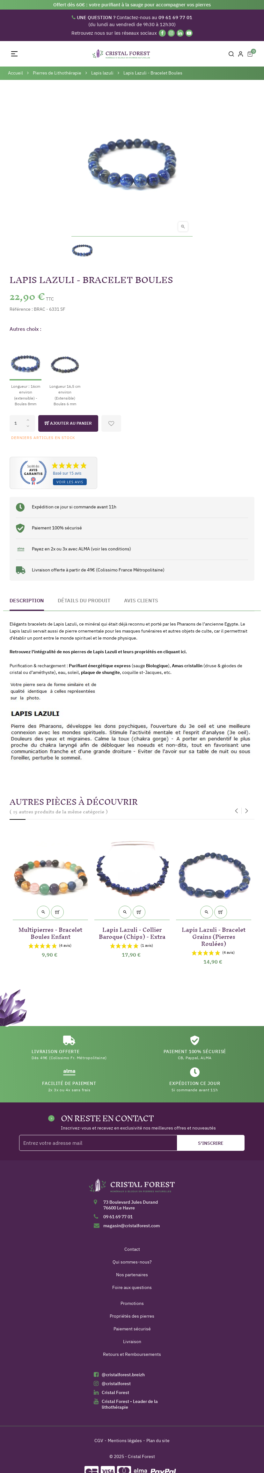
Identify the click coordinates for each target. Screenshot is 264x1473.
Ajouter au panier (68, 423)
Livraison (132, 1341)
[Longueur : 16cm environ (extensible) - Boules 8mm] (25, 372)
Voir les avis (69, 481)
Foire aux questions (132, 1287)
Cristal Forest (115, 1392)
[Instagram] (171, 33)
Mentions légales (125, 1440)
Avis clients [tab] (141, 600)
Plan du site (158, 1440)
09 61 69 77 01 (118, 1217)
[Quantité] (22, 423)
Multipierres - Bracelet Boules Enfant (50, 932)
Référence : (21, 309)
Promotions (132, 1303)
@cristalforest (116, 1383)
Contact (132, 1249)
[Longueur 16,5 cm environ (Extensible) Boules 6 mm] (65, 372)
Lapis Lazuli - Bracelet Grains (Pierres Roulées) (214, 935)
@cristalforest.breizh (123, 1374)
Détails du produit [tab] (84, 600)
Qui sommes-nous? (132, 1262)
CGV (98, 1440)
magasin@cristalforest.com (131, 1226)
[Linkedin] (180, 33)
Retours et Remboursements (132, 1354)
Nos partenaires (132, 1275)
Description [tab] (27, 600)
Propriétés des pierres (132, 1316)
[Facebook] (162, 33)
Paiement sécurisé (132, 1329)
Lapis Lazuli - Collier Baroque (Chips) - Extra (132, 932)
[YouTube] (189, 33)
